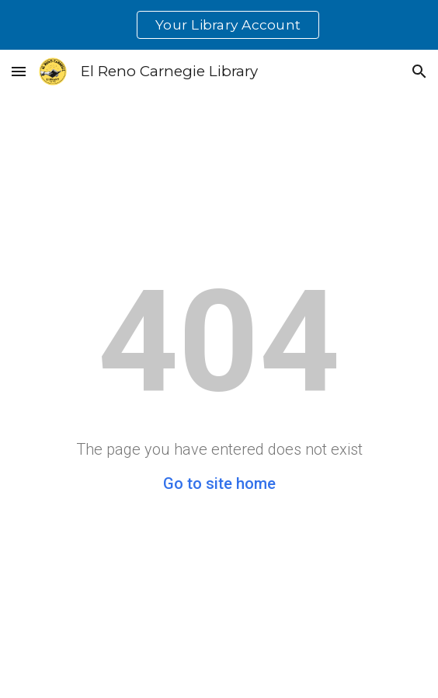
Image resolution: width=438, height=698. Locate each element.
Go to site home (219, 483)
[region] (219, 25)
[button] (18, 71)
